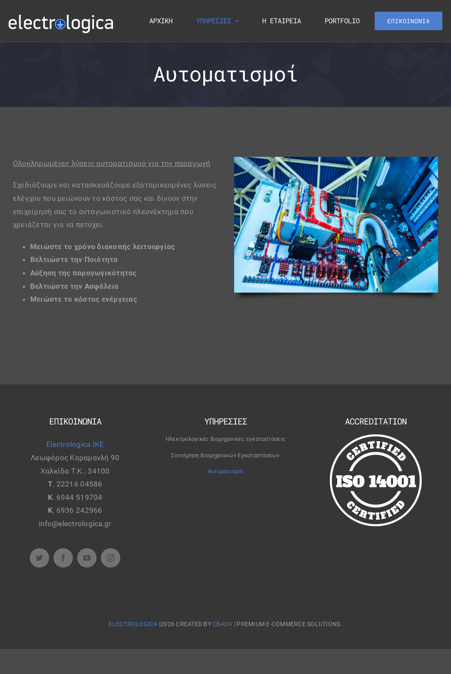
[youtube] (87, 558)
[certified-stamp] (376, 438)
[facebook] (63, 558)
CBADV (222, 624)
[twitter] (39, 558)
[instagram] (110, 558)
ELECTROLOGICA (134, 624)
